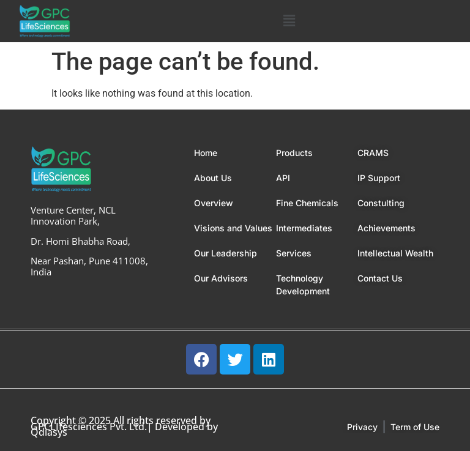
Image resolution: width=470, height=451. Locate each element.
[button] (288, 20)
